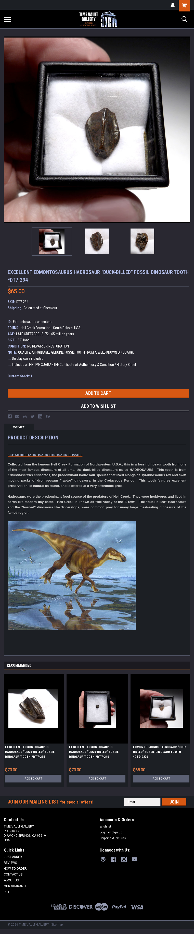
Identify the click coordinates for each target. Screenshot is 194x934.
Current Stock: (20, 376)
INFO (7, 892)
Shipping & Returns (113, 838)
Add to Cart (33, 778)
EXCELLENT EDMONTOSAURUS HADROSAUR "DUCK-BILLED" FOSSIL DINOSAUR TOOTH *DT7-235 (30, 752)
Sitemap (57, 924)
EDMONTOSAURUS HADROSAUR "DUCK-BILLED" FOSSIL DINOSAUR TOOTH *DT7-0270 (160, 752)
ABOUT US (11, 880)
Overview (18, 426)
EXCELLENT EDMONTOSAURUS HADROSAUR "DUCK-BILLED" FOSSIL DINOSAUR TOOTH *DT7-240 (94, 752)
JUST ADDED (13, 857)
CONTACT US (13, 874)
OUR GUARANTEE (16, 886)
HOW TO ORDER (15, 868)
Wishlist (105, 826)
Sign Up (117, 832)
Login (103, 832)
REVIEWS (10, 863)
